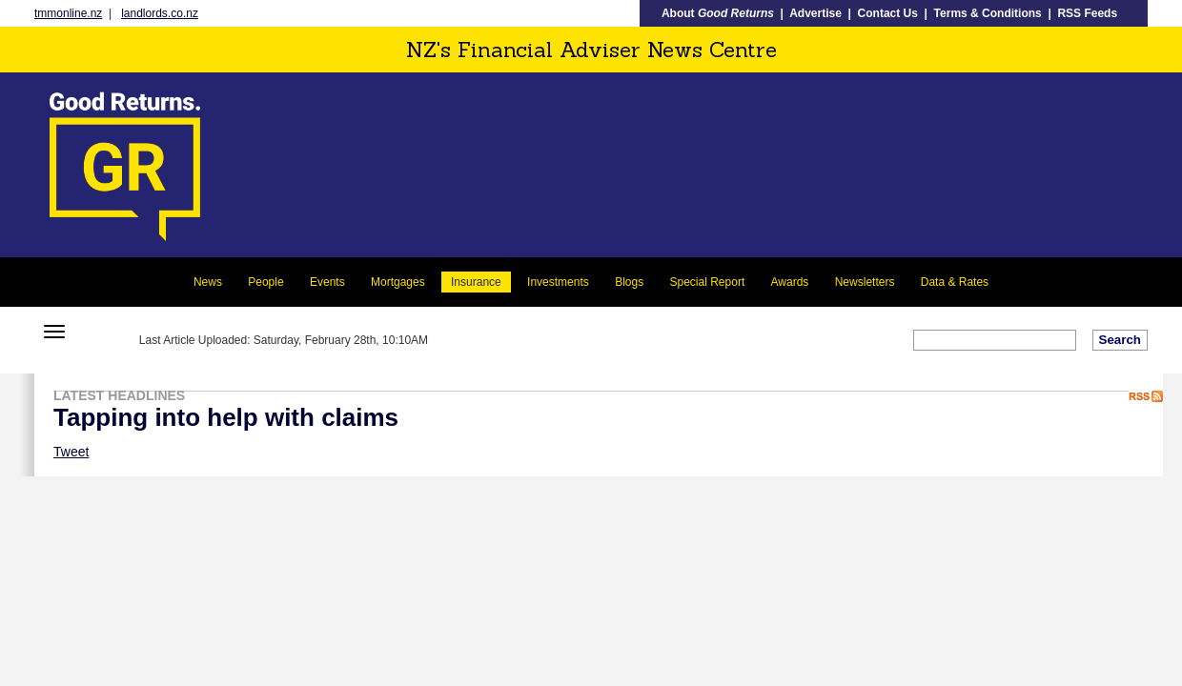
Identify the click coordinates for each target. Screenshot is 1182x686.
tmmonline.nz (68, 13)
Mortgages (398, 282)
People (265, 282)
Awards (790, 282)
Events (327, 282)
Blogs (629, 282)
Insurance (476, 282)
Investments (558, 282)
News (208, 282)
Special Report (707, 282)
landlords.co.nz (159, 13)
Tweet (71, 451)
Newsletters (865, 282)
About (718, 13)
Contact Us (888, 13)
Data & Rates (954, 282)
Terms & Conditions (988, 13)
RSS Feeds (1087, 13)
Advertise (815, 13)
